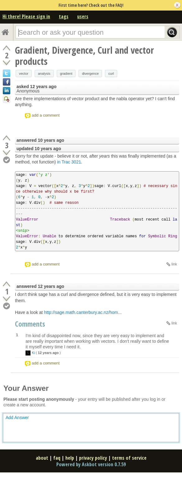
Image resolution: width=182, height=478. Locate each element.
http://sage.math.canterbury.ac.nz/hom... (83, 312)
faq (56, 457)
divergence (90, 73)
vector (23, 73)
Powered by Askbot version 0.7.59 (91, 464)
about (42, 457)
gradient (66, 73)
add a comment (46, 115)
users (82, 16)
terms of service (129, 457)
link (174, 264)
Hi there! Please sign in (26, 16)
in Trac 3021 (69, 161)
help (69, 457)
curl (111, 73)
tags (63, 16)
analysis (44, 73)
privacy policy (93, 457)
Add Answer (17, 417)
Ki (33, 353)
